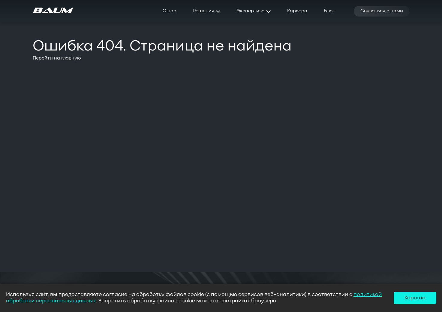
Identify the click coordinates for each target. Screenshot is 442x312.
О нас (169, 11)
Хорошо (414, 298)
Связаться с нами (381, 11)
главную (71, 58)
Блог (329, 11)
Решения (206, 11)
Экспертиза (254, 11)
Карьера (297, 11)
